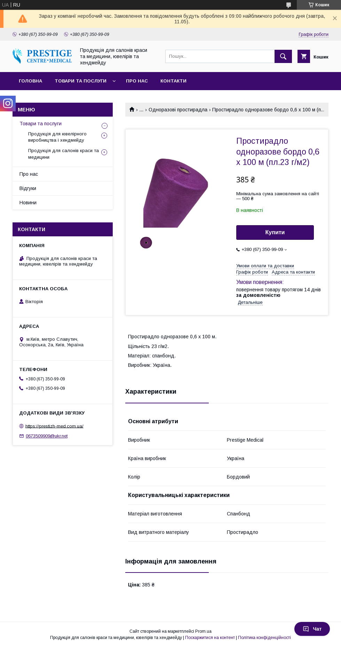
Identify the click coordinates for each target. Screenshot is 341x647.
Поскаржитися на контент (210, 637)
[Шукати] (283, 56)
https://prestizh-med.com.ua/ (54, 425)
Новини (28, 202)
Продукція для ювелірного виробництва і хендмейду (57, 137)
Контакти (173, 81)
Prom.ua (203, 631)
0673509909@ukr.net (47, 436)
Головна (30, 81)
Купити (275, 232)
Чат (312, 629)
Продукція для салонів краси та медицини (63, 153)
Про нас (137, 81)
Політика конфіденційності (264, 637)
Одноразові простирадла (178, 109)
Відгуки (27, 188)
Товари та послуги (80, 81)
